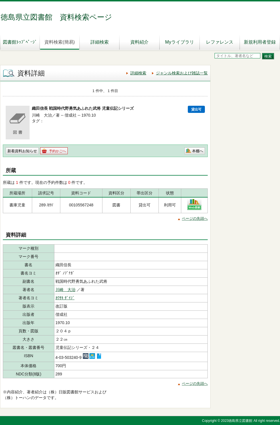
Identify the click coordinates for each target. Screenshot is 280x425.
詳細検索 (99, 42)
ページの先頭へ (195, 218)
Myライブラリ (179, 42)
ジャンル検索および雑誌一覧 (182, 73)
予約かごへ (57, 151)
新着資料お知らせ (22, 151)
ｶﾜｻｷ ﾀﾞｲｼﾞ (65, 298)
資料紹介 (139, 42)
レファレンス (219, 42)
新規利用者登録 (260, 42)
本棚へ (197, 151)
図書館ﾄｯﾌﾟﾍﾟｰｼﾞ (20, 42)
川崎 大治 (65, 289)
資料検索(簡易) (59, 42)
